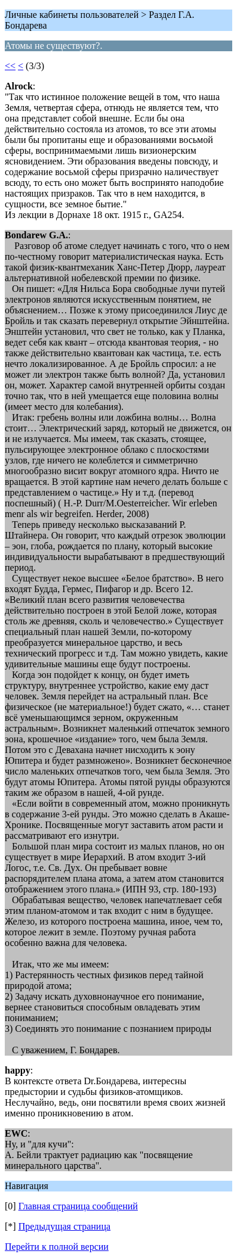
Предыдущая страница (64, 1226)
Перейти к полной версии (57, 1247)
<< (10, 66)
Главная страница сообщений (78, 1206)
